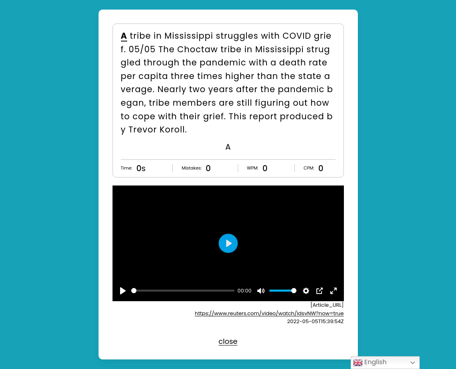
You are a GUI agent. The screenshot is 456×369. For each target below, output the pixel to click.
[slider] (183, 290)
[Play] (122, 290)
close (228, 341)
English (370, 362)
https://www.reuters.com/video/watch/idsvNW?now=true (269, 313)
